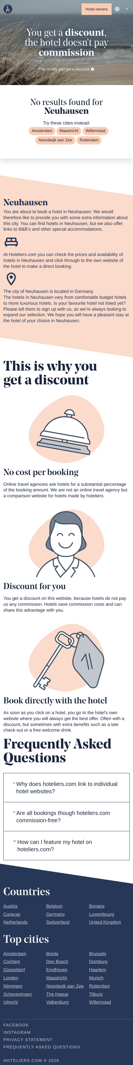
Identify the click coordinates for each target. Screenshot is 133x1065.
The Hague (57, 994)
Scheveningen (17, 994)
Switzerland (57, 922)
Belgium (54, 906)
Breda (52, 954)
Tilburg (96, 994)
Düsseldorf (14, 970)
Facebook (16, 1025)
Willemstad (95, 131)
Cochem (11, 961)
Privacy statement (28, 1040)
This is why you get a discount (66, 69)
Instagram (17, 1032)
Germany (55, 914)
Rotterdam (89, 140)
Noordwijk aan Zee (55, 140)
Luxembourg (101, 914)
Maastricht (69, 131)
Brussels (97, 954)
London (10, 978)
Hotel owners (96, 9)
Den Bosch (57, 961)
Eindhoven (56, 970)
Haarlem (97, 970)
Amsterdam (42, 131)
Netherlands (15, 922)
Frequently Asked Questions (41, 1047)
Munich (96, 978)
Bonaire (97, 906)
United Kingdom (105, 922)
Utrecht (10, 1002)
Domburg (98, 961)
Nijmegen (12, 986)
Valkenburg (57, 1002)
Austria (10, 906)
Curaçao (11, 914)
